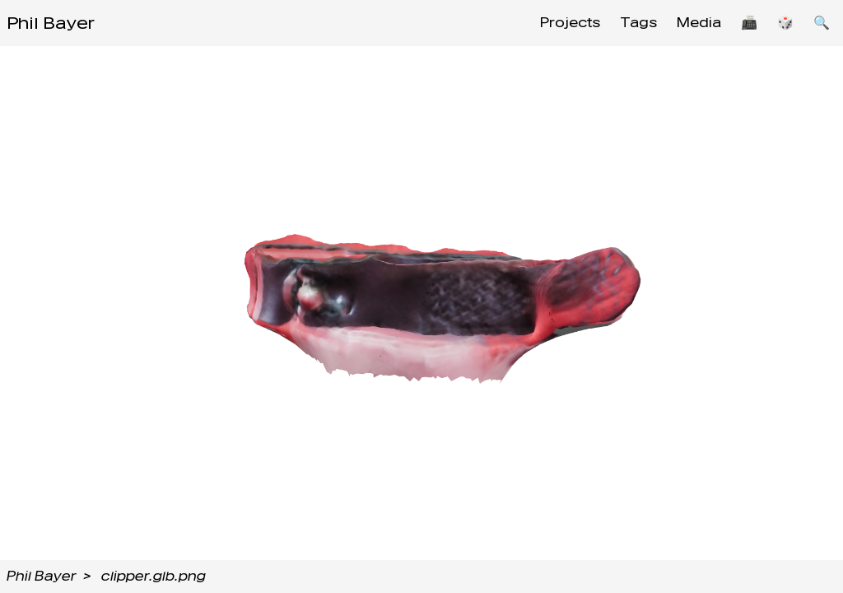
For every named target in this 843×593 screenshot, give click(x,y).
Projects (570, 22)
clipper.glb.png (153, 576)
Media (699, 22)
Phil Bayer (51, 23)
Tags (638, 22)
